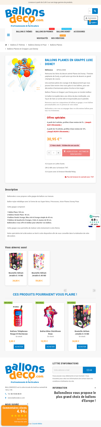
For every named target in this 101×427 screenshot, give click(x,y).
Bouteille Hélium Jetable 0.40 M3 (39, 274)
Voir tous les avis (20, 422)
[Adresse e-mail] (67, 370)
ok (89, 370)
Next (94, 290)
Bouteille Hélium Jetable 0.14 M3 (16, 274)
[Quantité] (53, 153)
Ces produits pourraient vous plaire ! (45, 294)
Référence (49, 70)
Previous (90, 290)
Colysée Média (37, 424)
